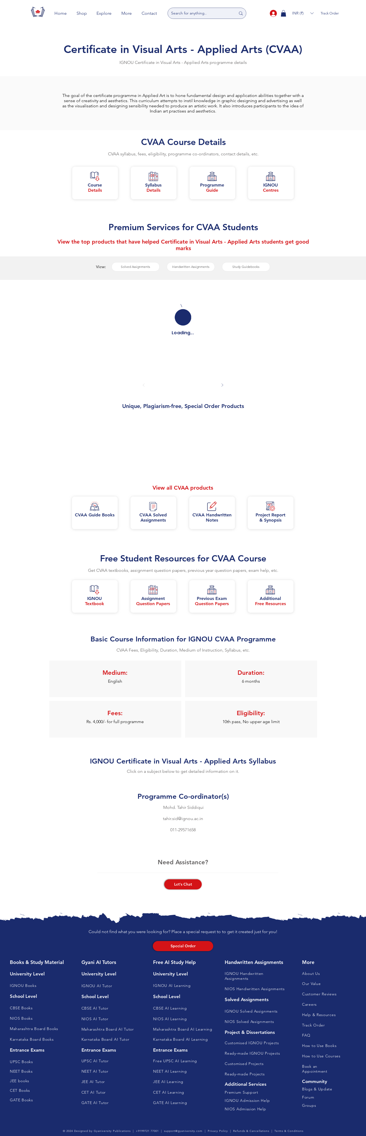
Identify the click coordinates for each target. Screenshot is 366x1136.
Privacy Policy (218, 1131)
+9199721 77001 (147, 1131)
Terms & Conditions (288, 1131)
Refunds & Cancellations (251, 1131)
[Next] (222, 385)
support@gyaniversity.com (183, 1131)
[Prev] (144, 385)
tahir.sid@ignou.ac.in (183, 818)
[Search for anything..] (199, 13)
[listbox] (303, 13)
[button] (82, 13)
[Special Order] (183, 946)
